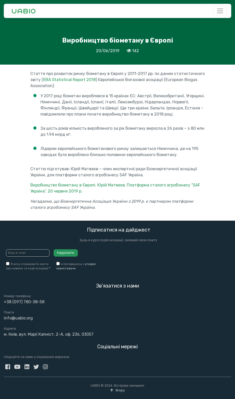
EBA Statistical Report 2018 (69, 79)
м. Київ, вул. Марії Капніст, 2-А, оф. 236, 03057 (48, 334)
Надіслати (65, 253)
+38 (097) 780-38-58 (24, 301)
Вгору (117, 390)
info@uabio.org (18, 318)
